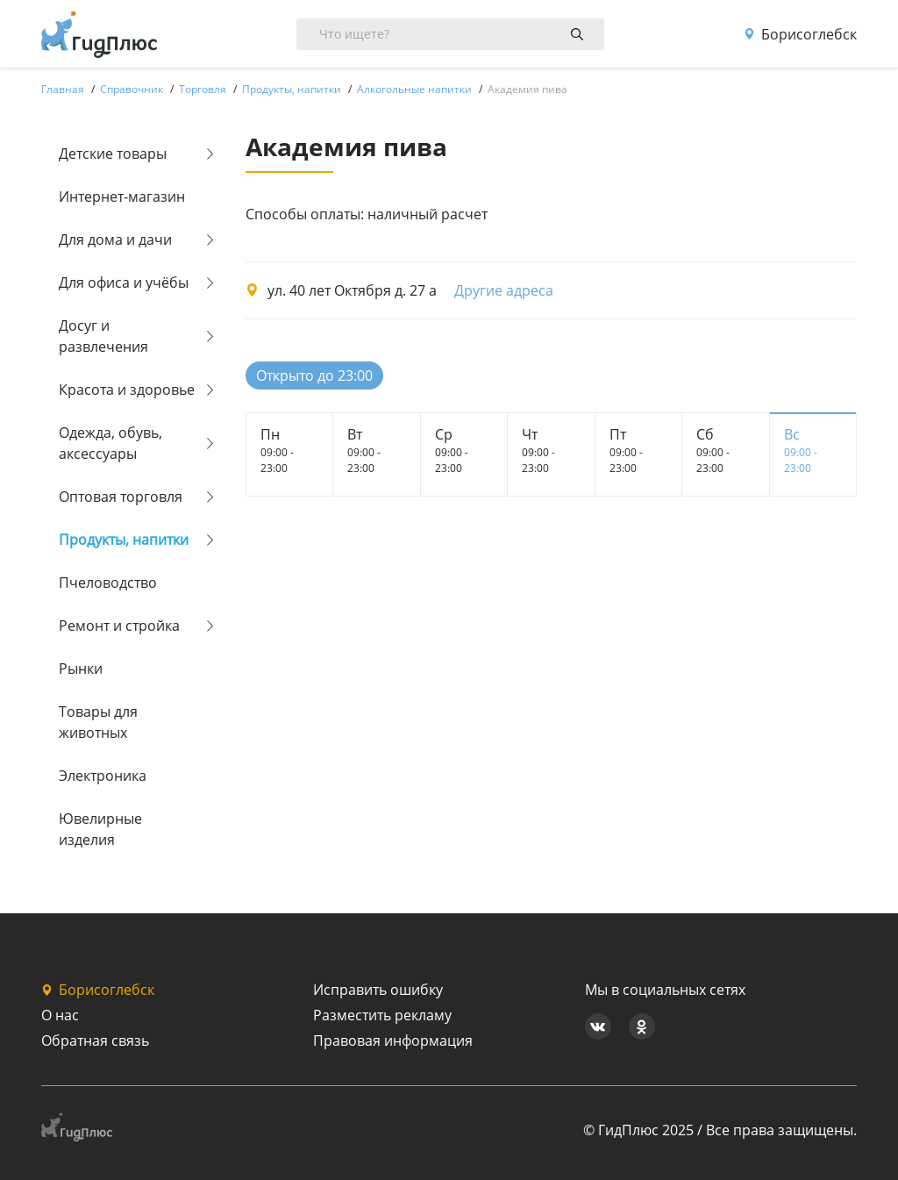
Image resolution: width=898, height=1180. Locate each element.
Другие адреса (503, 290)
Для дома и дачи (115, 239)
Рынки (81, 668)
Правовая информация (393, 1040)
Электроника (102, 775)
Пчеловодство (108, 582)
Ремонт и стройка (119, 625)
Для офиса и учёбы (124, 282)
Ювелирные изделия (100, 829)
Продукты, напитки (124, 539)
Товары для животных (98, 722)
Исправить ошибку (378, 989)
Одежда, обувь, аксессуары (110, 443)
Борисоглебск (800, 34)
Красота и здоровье (127, 389)
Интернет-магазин (122, 196)
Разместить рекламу (382, 1015)
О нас (60, 1015)
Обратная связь (95, 1040)
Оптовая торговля (120, 496)
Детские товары (113, 153)
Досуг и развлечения (103, 336)
